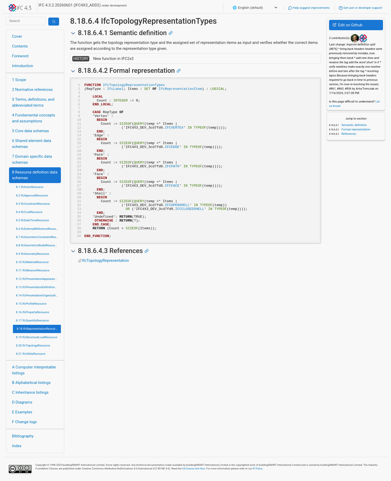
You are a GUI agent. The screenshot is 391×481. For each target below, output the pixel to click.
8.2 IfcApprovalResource (32, 195)
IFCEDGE (172, 159)
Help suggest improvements (309, 8)
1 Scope (19, 79)
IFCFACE (172, 206)
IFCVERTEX (174, 136)
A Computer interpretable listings (34, 370)
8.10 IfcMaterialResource (32, 262)
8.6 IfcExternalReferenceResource (38, 229)
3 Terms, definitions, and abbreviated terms (33, 102)
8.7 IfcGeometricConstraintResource (38, 237)
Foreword (20, 56)
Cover (17, 36)
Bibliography (23, 436)
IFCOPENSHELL (177, 229)
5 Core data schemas (30, 131)
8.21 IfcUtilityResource (30, 354)
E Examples (22, 412)
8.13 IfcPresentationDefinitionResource (38, 287)
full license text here (193, 468)
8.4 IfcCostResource (29, 212)
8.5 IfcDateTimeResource (32, 220)
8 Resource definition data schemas (35, 175)
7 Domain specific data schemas (32, 159)
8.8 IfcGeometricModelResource (37, 245)
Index (17, 446)
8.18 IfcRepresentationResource (38, 328)
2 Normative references (32, 89)
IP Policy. (258, 468)
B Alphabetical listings (31, 382)
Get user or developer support (360, 8)
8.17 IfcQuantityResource (32, 320)
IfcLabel (115, 90)
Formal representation (355, 129)
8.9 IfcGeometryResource (32, 254)
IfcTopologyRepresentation (105, 291)
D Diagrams (22, 402)
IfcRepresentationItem (180, 90)
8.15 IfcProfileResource (31, 303)
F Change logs (24, 422)
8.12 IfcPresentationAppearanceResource (38, 279)
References (348, 134)
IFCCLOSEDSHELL (189, 234)
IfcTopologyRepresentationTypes (134, 85)
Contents (20, 46)
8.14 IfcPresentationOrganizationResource (38, 295)
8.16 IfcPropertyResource (32, 312)
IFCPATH (172, 183)
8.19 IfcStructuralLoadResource (36, 337)
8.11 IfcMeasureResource (33, 270)
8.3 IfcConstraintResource (33, 204)
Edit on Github (347, 25)
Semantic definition (354, 125)
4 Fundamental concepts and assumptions (33, 118)
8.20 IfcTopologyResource (33, 345)
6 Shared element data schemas (31, 143)
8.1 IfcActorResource (29, 187)
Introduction (22, 66)
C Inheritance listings (30, 392)
